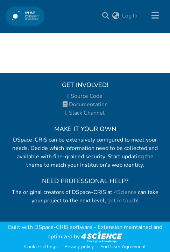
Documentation (85, 104)
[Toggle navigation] (155, 15)
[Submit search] (105, 16)
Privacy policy (79, 246)
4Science (125, 192)
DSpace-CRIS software (63, 227)
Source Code (85, 96)
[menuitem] (115, 16)
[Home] (25, 16)
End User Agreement (123, 246)
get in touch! (123, 200)
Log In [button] (130, 16)
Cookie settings (41, 246)
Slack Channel (85, 113)
